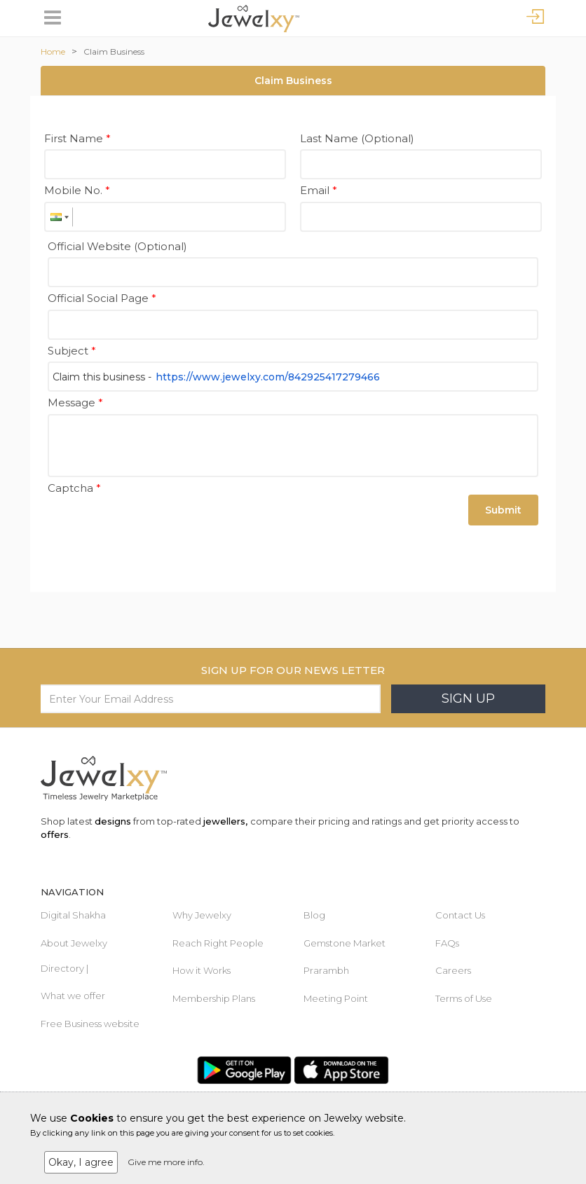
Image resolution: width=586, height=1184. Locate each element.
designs (113, 821)
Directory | (64, 968)
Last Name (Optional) (357, 138)
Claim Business (113, 51)
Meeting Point (336, 998)
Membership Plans (213, 998)
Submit (503, 510)
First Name (77, 138)
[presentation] (154, 526)
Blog (314, 915)
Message (75, 402)
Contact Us (460, 915)
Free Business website (90, 1023)
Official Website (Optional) (117, 246)
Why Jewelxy (201, 915)
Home (53, 51)
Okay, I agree (81, 1162)
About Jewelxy (74, 943)
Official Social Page (102, 298)
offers (55, 834)
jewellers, (225, 821)
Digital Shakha (73, 915)
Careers (453, 970)
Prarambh (326, 970)
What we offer (73, 995)
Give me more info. (166, 1162)
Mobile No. (77, 190)
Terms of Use (463, 998)
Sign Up (468, 698)
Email (318, 190)
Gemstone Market (345, 943)
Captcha (74, 488)
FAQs (447, 943)
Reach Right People (218, 943)
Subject (72, 350)
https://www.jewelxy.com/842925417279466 (268, 377)
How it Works (201, 970)
